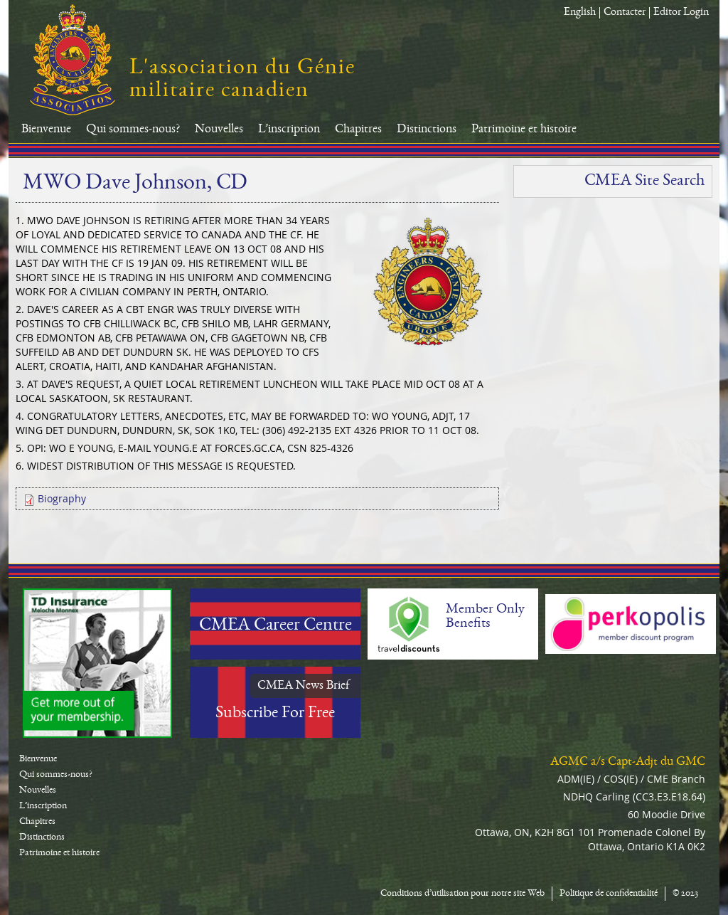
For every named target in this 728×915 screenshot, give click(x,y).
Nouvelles (219, 129)
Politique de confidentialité (609, 894)
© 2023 (685, 894)
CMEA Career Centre (275, 626)
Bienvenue (46, 129)
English (580, 12)
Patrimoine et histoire (524, 129)
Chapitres (358, 129)
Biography (62, 498)
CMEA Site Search (644, 181)
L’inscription (289, 129)
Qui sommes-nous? (133, 129)
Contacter (625, 12)
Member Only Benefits (485, 617)
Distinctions (426, 129)
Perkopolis (630, 624)
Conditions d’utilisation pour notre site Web (462, 894)
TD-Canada (97, 663)
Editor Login (681, 12)
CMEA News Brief (303, 685)
